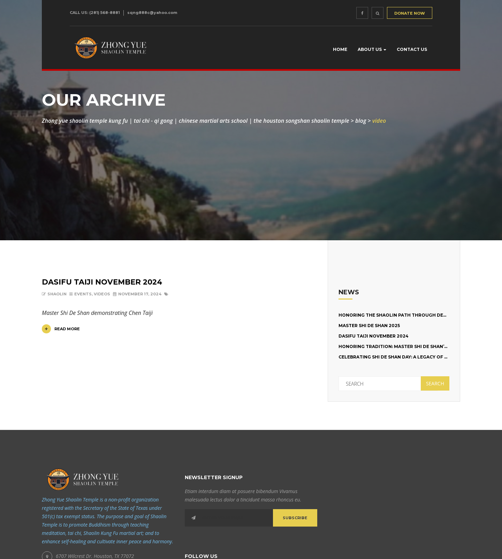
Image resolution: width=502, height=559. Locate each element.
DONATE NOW (409, 13)
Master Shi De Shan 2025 (369, 325)
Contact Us (412, 49)
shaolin (57, 294)
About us (372, 49)
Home (340, 49)
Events (83, 294)
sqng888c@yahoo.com (152, 12)
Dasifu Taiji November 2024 (102, 282)
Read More (61, 328)
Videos (102, 294)
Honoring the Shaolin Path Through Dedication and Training (420, 315)
